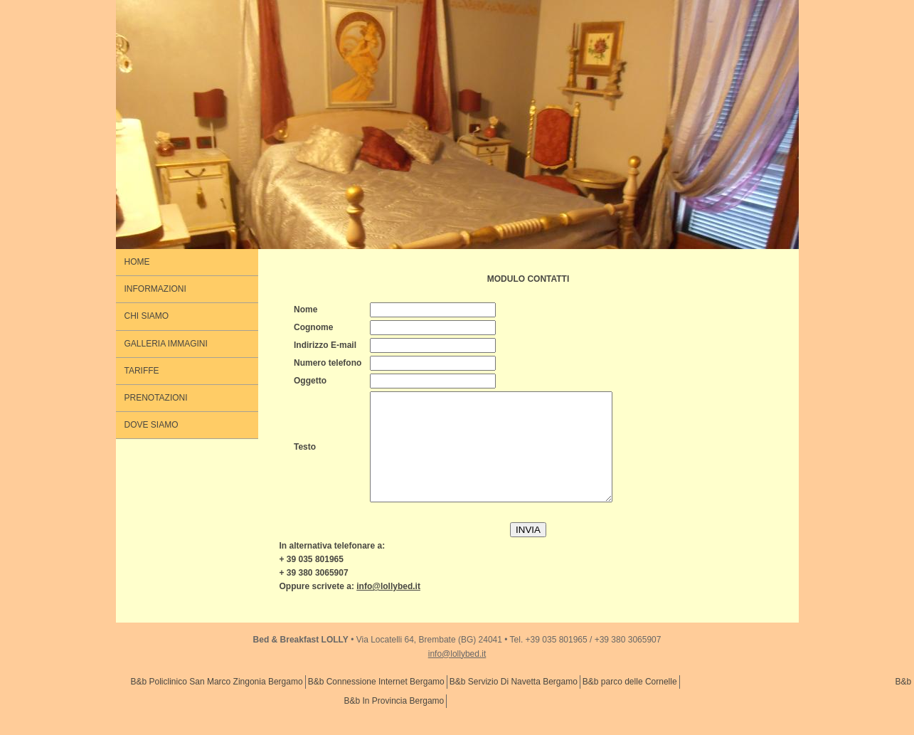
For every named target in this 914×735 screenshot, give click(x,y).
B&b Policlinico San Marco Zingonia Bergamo (217, 703)
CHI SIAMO (146, 316)
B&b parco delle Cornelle (630, 703)
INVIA (528, 551)
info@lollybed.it (457, 675)
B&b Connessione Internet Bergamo (376, 703)
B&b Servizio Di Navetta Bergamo (514, 703)
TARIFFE (141, 371)
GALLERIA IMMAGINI (166, 344)
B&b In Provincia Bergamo (394, 722)
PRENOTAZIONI (156, 398)
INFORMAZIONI (155, 289)
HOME (137, 262)
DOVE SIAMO (151, 425)
